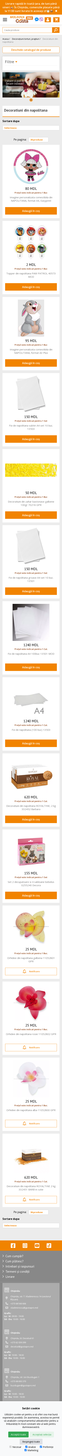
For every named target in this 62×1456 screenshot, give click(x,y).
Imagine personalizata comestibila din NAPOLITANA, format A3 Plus (31, 351)
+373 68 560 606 (18, 1303)
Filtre (11, 62)
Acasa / (6, 38)
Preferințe (46, 1447)
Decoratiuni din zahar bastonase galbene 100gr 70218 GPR (31, 503)
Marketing (31, 1450)
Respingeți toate (31, 1441)
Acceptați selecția (42, 1434)
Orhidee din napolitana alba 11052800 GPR (31, 1110)
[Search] (31, 30)
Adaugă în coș (31, 211)
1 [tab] (31, 100)
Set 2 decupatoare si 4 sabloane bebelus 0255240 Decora (31, 883)
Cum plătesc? (14, 1261)
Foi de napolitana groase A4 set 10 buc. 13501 (31, 579)
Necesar (15, 1447)
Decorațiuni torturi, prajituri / (26, 38)
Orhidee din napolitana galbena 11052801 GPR (31, 959)
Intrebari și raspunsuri (19, 1266)
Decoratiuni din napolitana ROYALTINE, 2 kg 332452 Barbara (31, 807)
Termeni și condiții (17, 1271)
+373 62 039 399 (18, 1342)
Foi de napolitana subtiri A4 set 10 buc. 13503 (31, 427)
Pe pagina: (20, 139)
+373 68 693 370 (18, 1381)
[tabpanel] (31, 84)
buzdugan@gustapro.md (23, 1385)
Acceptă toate (18, 1434)
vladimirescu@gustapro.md (24, 1307)
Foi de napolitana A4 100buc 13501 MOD (31, 653)
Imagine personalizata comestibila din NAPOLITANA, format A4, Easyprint (31, 199)
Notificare (31, 971)
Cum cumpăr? (14, 1256)
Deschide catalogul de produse (31, 50)
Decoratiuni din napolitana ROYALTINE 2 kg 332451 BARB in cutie (31, 1187)
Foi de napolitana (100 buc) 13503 (31, 729)
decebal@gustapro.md (22, 1346)
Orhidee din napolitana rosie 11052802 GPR (31, 1034)
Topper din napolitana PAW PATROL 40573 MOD (31, 275)
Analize (30, 1447)
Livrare (10, 1277)
